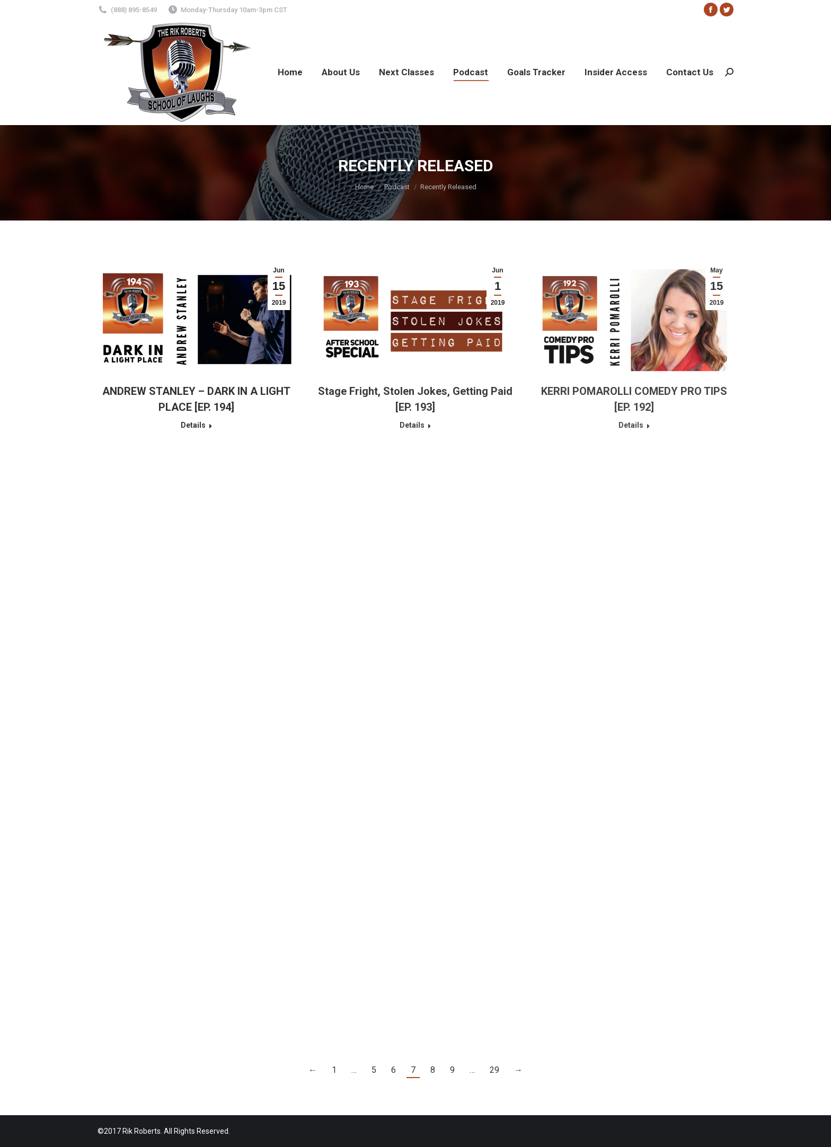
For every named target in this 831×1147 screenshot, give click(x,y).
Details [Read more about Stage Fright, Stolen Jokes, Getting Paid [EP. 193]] (412, 425)
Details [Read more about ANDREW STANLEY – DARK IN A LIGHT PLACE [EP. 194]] (193, 425)
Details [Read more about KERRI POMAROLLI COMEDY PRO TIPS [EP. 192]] (630, 425)
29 (494, 1070)
